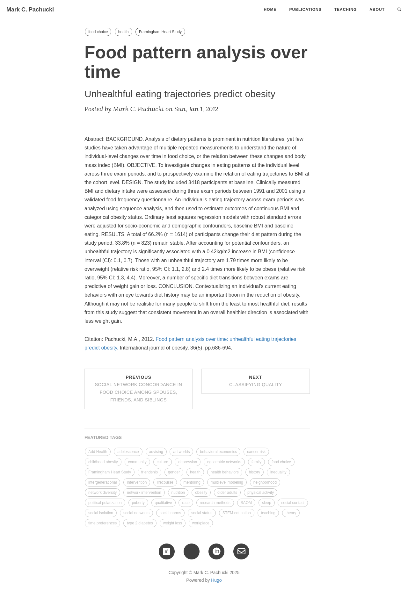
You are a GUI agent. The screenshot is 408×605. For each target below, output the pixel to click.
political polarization (105, 503)
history (254, 472)
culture (162, 462)
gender (174, 472)
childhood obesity (103, 462)
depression (187, 462)
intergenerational (102, 482)
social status (201, 513)
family (256, 462)
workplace (200, 523)
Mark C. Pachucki (30, 9)
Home (270, 9)
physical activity (260, 492)
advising (156, 452)
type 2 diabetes (140, 523)
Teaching (345, 9)
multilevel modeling (227, 482)
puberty (138, 503)
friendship (149, 472)
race (185, 503)
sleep (266, 503)
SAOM (246, 503)
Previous (138, 388)
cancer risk (256, 452)
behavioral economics (218, 452)
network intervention (144, 492)
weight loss (172, 523)
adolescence (128, 452)
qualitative (163, 503)
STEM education (236, 513)
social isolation (100, 513)
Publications (305, 9)
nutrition (178, 492)
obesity (201, 492)
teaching (268, 513)
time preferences (102, 523)
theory (291, 513)
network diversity (102, 492)
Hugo (216, 580)
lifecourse (165, 482)
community (137, 462)
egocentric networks (224, 462)
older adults (227, 492)
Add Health (97, 452)
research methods (215, 503)
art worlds (181, 452)
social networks (136, 513)
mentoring (191, 482)
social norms (170, 513)
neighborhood (265, 482)
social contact (292, 503)
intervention (137, 482)
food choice (98, 32)
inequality (278, 472)
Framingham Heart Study (160, 32)
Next (255, 381)
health (123, 32)
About (377, 9)
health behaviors (225, 472)
